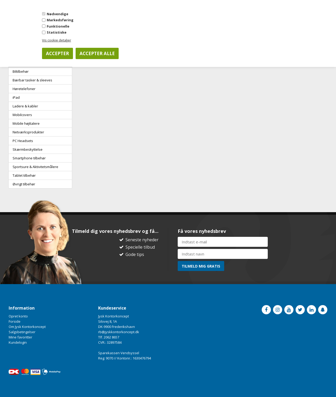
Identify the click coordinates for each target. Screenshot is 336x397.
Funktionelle (58, 26)
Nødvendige (57, 14)
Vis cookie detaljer (56, 40)
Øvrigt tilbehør (24, 184)
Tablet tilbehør (24, 175)
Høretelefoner (24, 88)
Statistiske (56, 32)
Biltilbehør (21, 71)
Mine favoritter (20, 337)
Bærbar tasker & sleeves (32, 80)
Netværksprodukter (28, 132)
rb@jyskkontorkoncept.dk (118, 332)
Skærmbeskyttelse (28, 149)
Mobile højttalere (26, 123)
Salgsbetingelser (22, 332)
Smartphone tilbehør (29, 158)
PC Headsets (23, 140)
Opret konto (18, 316)
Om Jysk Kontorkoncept (27, 326)
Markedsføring (60, 20)
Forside (14, 321)
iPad (16, 97)
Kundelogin (18, 342)
